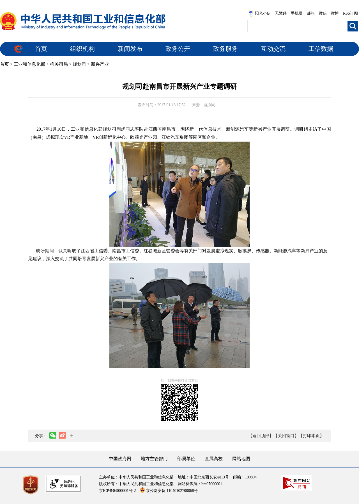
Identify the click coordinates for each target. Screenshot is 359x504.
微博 (335, 13)
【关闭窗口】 (286, 435)
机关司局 (59, 64)
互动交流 (273, 48)
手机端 (297, 13)
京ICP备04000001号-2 (117, 491)
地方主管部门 (154, 458)
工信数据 (321, 48)
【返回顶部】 (260, 435)
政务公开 (177, 48)
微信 (323, 13)
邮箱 (311, 13)
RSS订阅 (350, 13)
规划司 (79, 64)
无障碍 (281, 13)
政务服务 (225, 48)
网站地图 (241, 458)
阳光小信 (259, 13)
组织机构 (82, 48)
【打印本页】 (311, 435)
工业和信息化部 (29, 64)
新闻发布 (130, 48)
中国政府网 (120, 458)
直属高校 (214, 458)
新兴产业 (100, 64)
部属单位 (186, 458)
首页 (41, 48)
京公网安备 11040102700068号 (169, 491)
